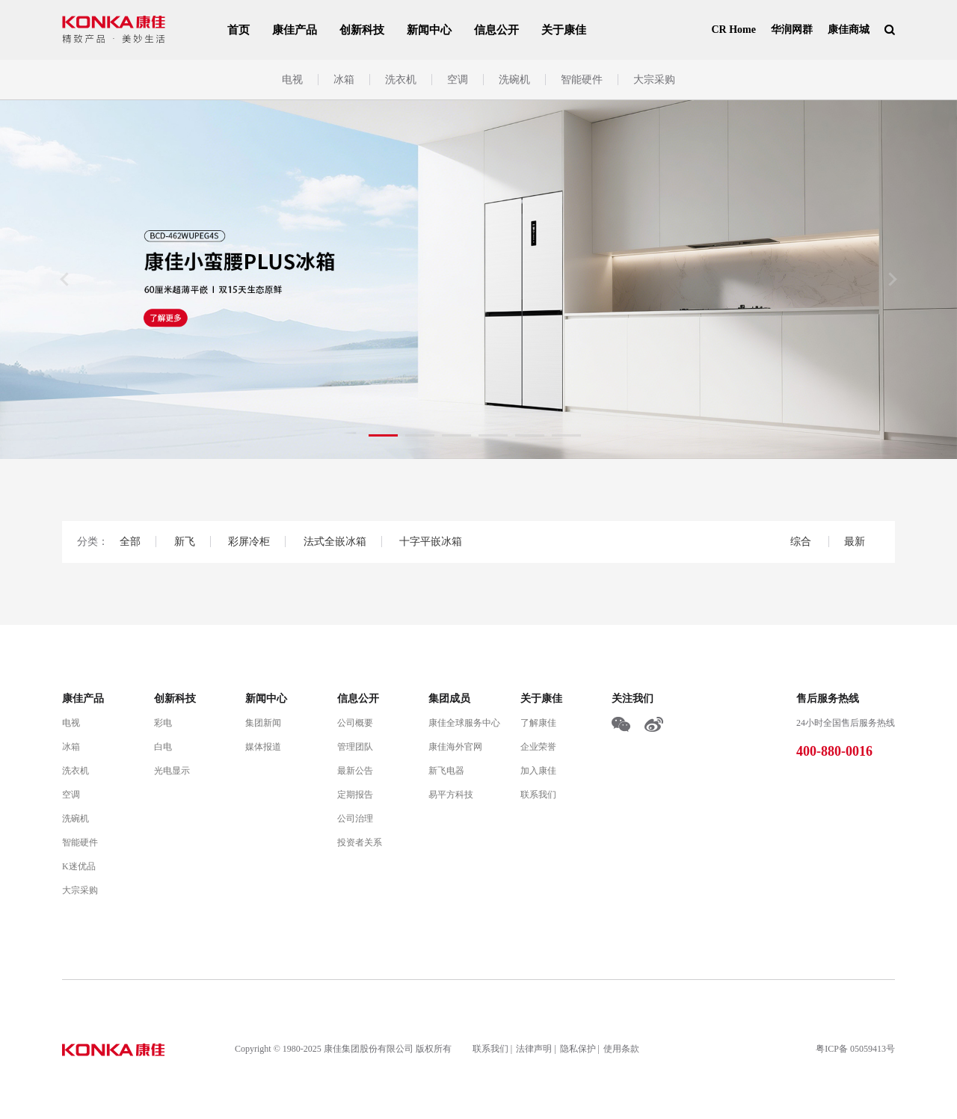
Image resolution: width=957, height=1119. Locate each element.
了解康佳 (538, 723)
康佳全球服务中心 (464, 723)
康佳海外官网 (455, 747)
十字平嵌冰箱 (430, 541)
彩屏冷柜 (249, 541)
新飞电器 (446, 770)
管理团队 (355, 747)
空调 (457, 79)
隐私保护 (578, 1049)
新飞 (184, 541)
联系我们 (538, 794)
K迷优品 (79, 866)
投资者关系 (359, 842)
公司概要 (355, 723)
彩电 (163, 723)
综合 (802, 541)
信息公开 (496, 30)
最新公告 (355, 770)
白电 (163, 747)
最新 (854, 541)
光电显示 (172, 770)
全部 (130, 541)
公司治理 (355, 818)
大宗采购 (654, 79)
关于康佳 (563, 30)
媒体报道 (263, 747)
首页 (238, 30)
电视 (292, 79)
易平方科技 (450, 794)
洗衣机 (400, 79)
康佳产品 (294, 30)
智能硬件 (582, 79)
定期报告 (355, 794)
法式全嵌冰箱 (335, 541)
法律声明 (534, 1049)
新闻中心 (429, 30)
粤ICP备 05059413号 (855, 1049)
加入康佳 (538, 770)
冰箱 (343, 79)
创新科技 (361, 30)
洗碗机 (514, 79)
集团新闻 (263, 723)
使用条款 (621, 1049)
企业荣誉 (538, 747)
